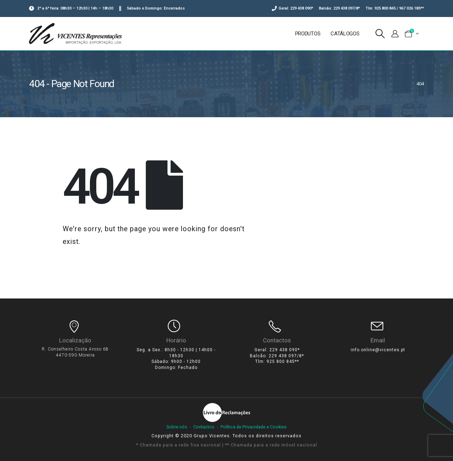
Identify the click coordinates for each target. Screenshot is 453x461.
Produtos (308, 33)
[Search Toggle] (380, 33)
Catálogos (345, 33)
